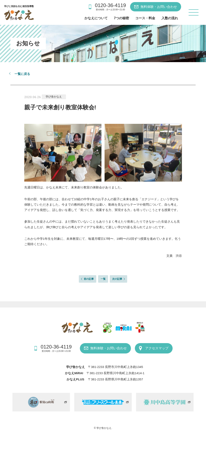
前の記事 (89, 278)
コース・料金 (145, 18)
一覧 (103, 278)
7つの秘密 (121, 18)
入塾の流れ (169, 18)
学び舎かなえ (54, 96)
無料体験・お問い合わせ (158, 6)
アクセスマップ (156, 348)
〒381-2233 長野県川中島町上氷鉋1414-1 (115, 373)
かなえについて (96, 18)
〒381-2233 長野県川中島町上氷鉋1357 (115, 379)
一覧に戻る (22, 74)
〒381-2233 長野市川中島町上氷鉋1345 (115, 367)
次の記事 (117, 278)
